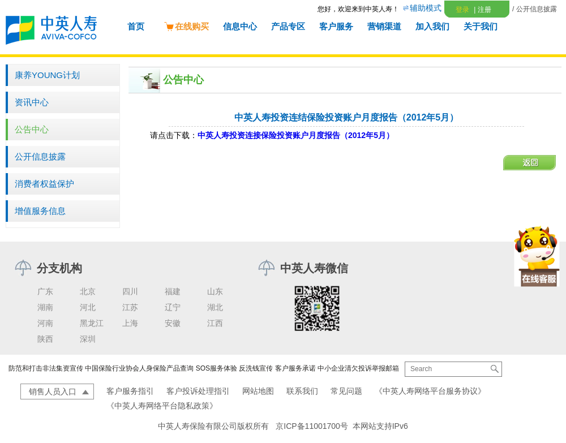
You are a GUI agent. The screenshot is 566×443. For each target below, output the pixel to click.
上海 (130, 323)
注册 (482, 10)
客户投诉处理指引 (198, 390)
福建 (173, 291)
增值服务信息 (40, 211)
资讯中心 (32, 102)
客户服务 (336, 26)
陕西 (45, 338)
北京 (88, 291)
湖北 (215, 307)
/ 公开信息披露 (534, 9)
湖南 (45, 307)
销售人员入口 (52, 391)
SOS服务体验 (216, 368)
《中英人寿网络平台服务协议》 (430, 390)
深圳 (88, 338)
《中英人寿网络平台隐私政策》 (161, 405)
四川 (130, 291)
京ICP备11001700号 (312, 426)
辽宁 (173, 307)
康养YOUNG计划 (47, 75)
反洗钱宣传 (256, 368)
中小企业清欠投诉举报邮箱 (358, 368)
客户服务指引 (130, 390)
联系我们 (302, 390)
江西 (215, 323)
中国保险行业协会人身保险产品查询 (139, 368)
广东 (45, 291)
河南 (45, 323)
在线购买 (186, 26)
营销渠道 (384, 26)
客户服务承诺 (295, 368)
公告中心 (32, 129)
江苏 (130, 307)
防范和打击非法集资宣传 (45, 368)
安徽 (173, 323)
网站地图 (258, 390)
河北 (88, 307)
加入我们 (432, 26)
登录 (462, 10)
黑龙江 (92, 323)
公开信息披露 (40, 156)
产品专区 (288, 26)
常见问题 (346, 390)
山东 (215, 291)
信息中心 (240, 26)
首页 (135, 26)
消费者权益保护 (44, 183)
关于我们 (481, 26)
